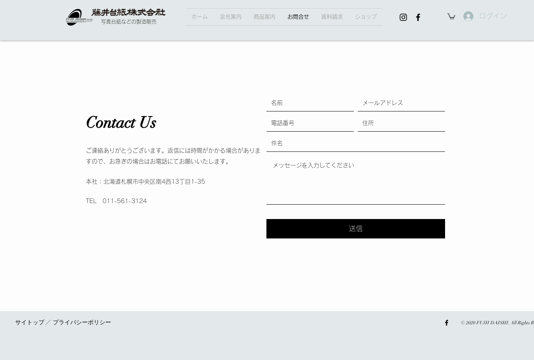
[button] (265, 17)
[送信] (355, 228)
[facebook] (418, 17)
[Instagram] (403, 17)
